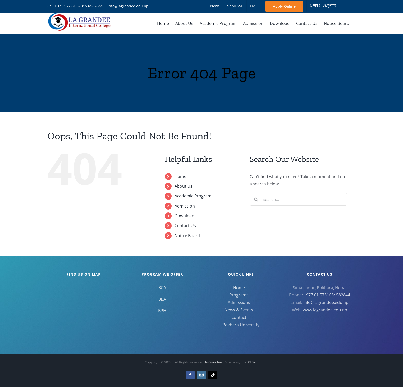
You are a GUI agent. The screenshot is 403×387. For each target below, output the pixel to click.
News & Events (239, 310)
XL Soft (253, 362)
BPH (162, 310)
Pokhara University (241, 325)
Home (180, 176)
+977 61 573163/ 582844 (327, 295)
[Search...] (298, 199)
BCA (162, 288)
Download (184, 216)
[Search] (256, 199)
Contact (238, 317)
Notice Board (187, 235)
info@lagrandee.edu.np (128, 6)
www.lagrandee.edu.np (325, 310)
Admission (185, 206)
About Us (184, 186)
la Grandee (213, 362)
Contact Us (185, 225)
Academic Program (193, 196)
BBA (162, 299)
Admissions (239, 302)
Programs (239, 295)
